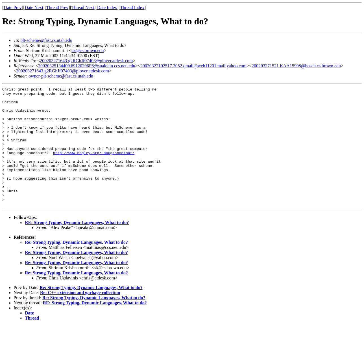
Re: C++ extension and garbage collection (80, 316)
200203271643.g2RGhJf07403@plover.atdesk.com (86, 60)
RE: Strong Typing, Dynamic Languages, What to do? (77, 246)
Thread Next (82, 7)
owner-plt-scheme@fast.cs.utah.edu (61, 76)
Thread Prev (57, 7)
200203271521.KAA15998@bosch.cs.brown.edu (296, 65)
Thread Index (132, 7)
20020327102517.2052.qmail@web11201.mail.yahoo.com (193, 65)
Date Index (107, 7)
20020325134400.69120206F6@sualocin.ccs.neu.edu (86, 65)
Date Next (34, 7)
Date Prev (13, 7)
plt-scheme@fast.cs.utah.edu (46, 40)
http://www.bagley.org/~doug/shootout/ (93, 166)
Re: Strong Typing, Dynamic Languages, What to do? (76, 266)
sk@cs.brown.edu (87, 50)
